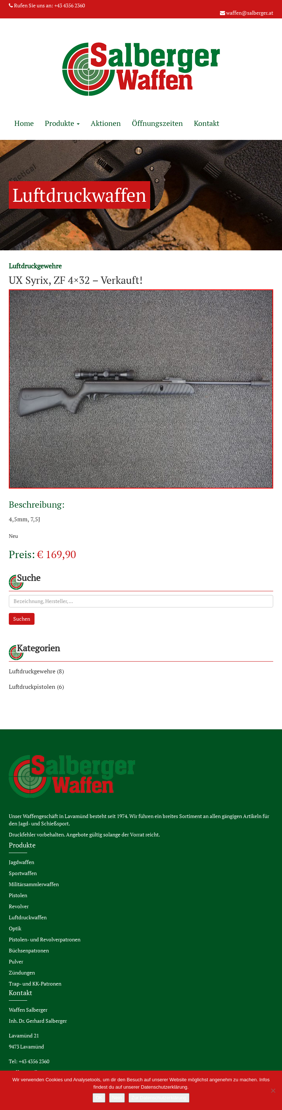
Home (24, 123)
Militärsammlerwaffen (34, 884)
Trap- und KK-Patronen (35, 983)
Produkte (62, 123)
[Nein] (272, 1090)
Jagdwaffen (21, 862)
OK (98, 1097)
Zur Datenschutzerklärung (159, 1097)
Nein (117, 1097)
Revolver (19, 906)
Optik (15, 928)
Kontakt (206, 123)
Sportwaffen (23, 873)
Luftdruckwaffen (28, 917)
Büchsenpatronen (29, 950)
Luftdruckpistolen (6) (36, 687)
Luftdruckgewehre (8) (36, 671)
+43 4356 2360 (69, 5)
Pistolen (18, 895)
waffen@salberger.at (249, 12)
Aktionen (106, 123)
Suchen (21, 618)
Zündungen (22, 972)
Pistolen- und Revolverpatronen (44, 939)
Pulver (16, 961)
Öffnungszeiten (157, 123)
